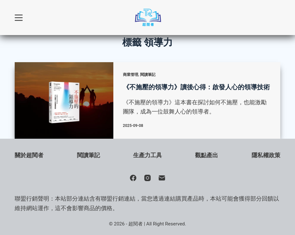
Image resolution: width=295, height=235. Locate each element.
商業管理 (130, 74)
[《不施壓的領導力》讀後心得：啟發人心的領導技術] (64, 100)
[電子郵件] (162, 178)
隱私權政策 (266, 155)
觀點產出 (206, 155)
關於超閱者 (29, 155)
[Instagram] (147, 178)
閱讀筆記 (147, 74)
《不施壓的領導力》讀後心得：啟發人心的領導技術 (196, 87)
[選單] (19, 18)
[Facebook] (133, 178)
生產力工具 (147, 155)
